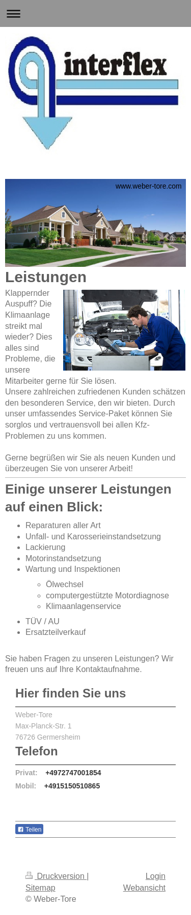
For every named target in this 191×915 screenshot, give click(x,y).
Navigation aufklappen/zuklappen (95, 13)
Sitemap (40, 887)
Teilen (29, 829)
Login (156, 876)
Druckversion (56, 876)
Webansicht (144, 887)
